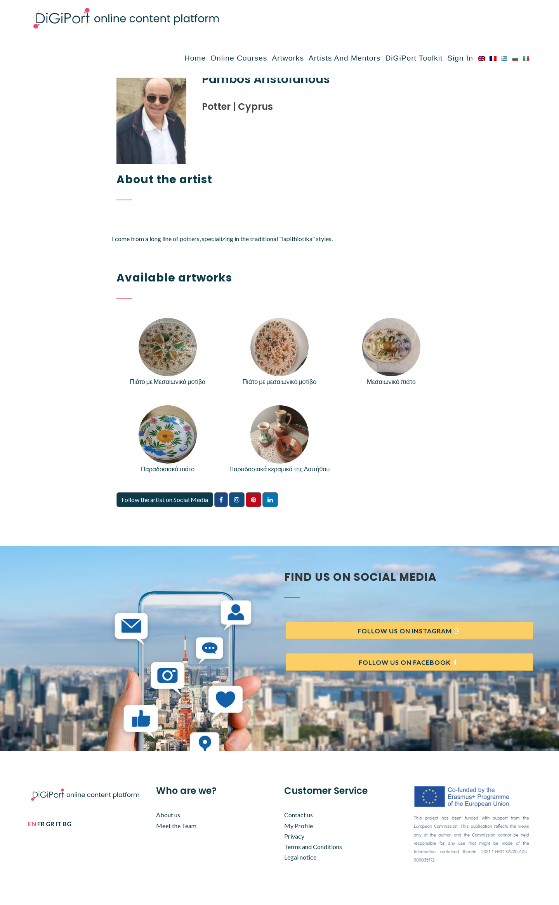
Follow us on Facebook (408, 662)
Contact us (298, 814)
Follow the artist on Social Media (165, 499)
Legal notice (300, 857)
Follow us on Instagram (409, 630)
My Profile (298, 825)
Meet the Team (176, 825)
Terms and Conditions (313, 846)
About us (168, 814)
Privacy (294, 836)
